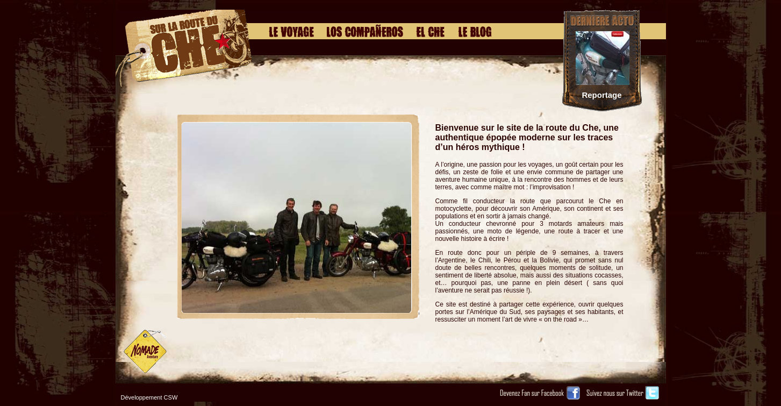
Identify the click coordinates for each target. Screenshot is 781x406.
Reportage (601, 94)
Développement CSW (149, 397)
